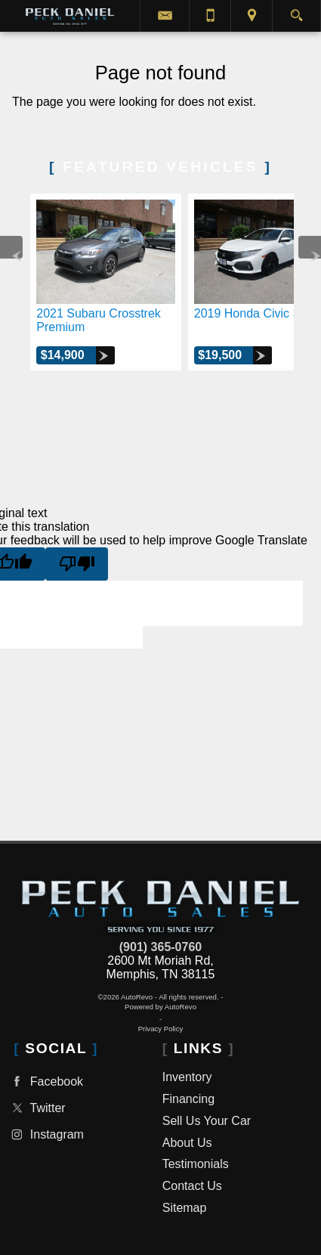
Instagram (46, 1134)
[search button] (296, 10)
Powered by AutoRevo (160, 1006)
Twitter (36, 1108)
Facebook (45, 1081)
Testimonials (195, 1163)
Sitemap (184, 1207)
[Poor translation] (76, 564)
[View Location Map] (251, 16)
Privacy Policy (161, 1028)
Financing (188, 1098)
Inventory (187, 1077)
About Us (187, 1142)
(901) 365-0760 (160, 946)
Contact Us (192, 1185)
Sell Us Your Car (206, 1120)
